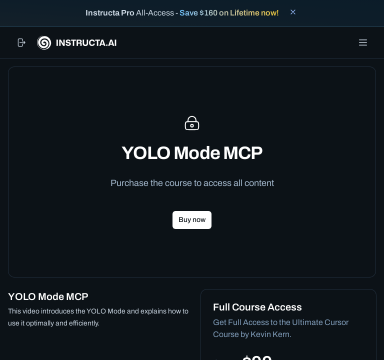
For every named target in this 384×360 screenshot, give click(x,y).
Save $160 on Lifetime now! (229, 12)
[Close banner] (293, 12)
